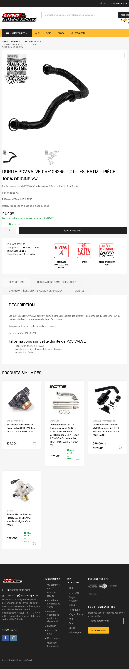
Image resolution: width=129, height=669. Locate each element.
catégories (19, 33)
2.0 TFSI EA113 (26, 41)
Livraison (51, 626)
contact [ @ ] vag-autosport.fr (22, 595)
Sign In (113, 3)
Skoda (61, 33)
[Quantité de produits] (9, 230)
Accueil (5, 41)
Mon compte (53, 638)
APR (71, 588)
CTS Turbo (54, 421)
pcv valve (30, 254)
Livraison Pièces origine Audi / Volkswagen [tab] (35, 290)
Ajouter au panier (72, 230)
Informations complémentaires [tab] (56, 282)
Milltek (72, 605)
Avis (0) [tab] (79, 290)
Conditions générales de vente (53, 603)
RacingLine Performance (104, 421)
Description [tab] (16, 282)
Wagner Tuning (76, 614)
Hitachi (10, 511)
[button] (121, 55)
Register (122, 3)
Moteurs (14, 41)
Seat (49, 33)
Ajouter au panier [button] (34, 444)
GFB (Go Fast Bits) (15, 421)
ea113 (22, 254)
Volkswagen (78, 33)
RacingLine (74, 610)
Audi (37, 33)
